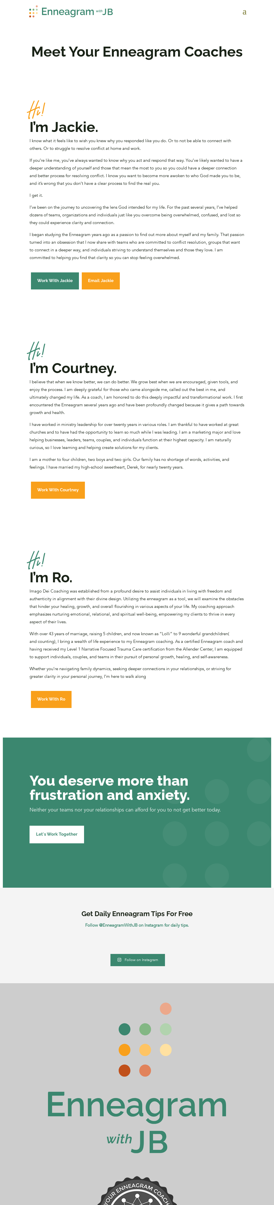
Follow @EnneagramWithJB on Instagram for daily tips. (137, 925)
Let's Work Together (57, 834)
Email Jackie (101, 280)
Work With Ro (51, 699)
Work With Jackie (55, 280)
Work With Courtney (58, 489)
